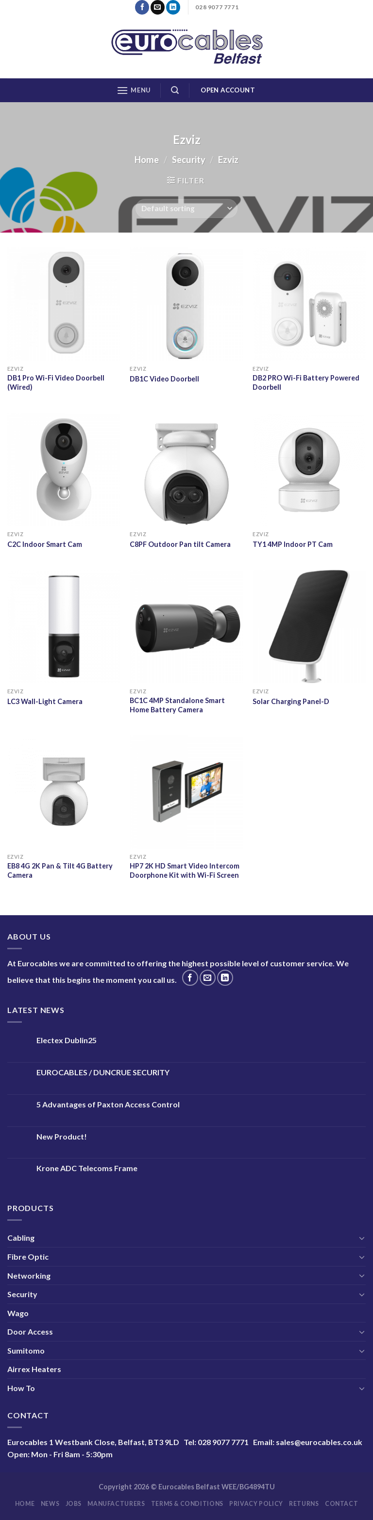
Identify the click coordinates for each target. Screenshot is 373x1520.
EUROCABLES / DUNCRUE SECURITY (103, 1072)
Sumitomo (26, 1350)
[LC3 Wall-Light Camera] (63, 626)
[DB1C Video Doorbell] (186, 304)
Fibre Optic (28, 1256)
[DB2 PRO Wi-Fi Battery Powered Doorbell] (309, 304)
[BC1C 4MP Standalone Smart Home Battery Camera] (186, 626)
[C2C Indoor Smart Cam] (63, 469)
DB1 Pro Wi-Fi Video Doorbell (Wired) (55, 382)
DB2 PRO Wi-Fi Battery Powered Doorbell (306, 382)
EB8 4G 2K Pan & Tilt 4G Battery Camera (60, 870)
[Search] (175, 90)
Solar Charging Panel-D (291, 701)
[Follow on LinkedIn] (173, 7)
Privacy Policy (256, 1503)
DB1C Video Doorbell (164, 379)
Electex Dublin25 (66, 1040)
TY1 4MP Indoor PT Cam (293, 544)
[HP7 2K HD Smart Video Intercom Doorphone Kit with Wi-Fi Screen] (186, 792)
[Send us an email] (158, 7)
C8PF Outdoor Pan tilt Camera (180, 544)
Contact (341, 1503)
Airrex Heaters (34, 1369)
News (50, 1503)
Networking (29, 1275)
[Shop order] (186, 208)
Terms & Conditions (187, 1503)
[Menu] (134, 90)
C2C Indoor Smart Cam (44, 544)
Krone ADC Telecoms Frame (86, 1168)
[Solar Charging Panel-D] (309, 626)
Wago (18, 1313)
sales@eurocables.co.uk (319, 1442)
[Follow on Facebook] (142, 7)
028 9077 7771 (223, 1442)
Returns (304, 1503)
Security (188, 159)
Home (147, 159)
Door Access (30, 1331)
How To (21, 1388)
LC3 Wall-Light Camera (45, 701)
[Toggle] (362, 1238)
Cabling (20, 1237)
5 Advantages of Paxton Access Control (108, 1104)
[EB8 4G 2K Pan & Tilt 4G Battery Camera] (63, 792)
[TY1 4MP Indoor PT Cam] (309, 469)
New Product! (61, 1136)
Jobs (74, 1503)
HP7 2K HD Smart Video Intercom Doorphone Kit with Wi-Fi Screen (184, 870)
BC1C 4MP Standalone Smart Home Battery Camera (177, 705)
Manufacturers (116, 1503)
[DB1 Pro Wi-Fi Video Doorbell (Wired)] (63, 304)
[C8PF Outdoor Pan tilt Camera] (186, 469)
